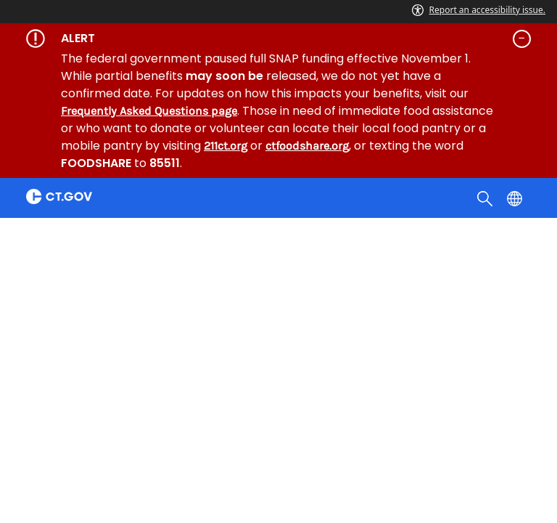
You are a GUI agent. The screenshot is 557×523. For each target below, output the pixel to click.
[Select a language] (516, 197)
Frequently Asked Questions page (149, 111)
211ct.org (225, 146)
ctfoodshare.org (307, 146)
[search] (486, 197)
